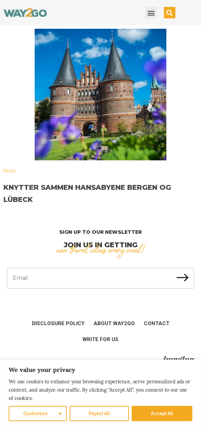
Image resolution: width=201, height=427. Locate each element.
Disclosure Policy (58, 323)
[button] (151, 12)
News (9, 171)
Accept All (162, 413)
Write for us (100, 339)
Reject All (99, 413)
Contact (156, 323)
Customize (35, 413)
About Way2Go (114, 323)
